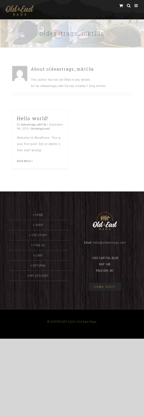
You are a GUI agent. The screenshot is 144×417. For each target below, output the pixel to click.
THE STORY (39, 235)
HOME (39, 215)
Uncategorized (40, 128)
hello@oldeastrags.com (109, 242)
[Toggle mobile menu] (136, 6)
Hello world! (33, 118)
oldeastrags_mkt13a (33, 124)
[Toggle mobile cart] (121, 6)
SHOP (39, 225)
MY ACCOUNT (39, 276)
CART (39, 255)
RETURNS (39, 265)
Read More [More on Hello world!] (24, 161)
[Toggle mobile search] (129, 6)
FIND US (39, 245)
